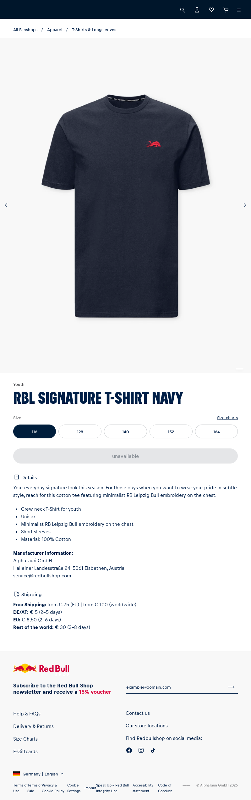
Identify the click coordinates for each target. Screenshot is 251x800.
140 (125, 431)
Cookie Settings (73, 788)
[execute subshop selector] (239, 10)
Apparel (54, 29)
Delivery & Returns (33, 726)
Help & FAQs (27, 713)
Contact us (138, 713)
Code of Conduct (165, 788)
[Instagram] (141, 751)
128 (80, 431)
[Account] (197, 9)
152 (171, 431)
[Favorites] (211, 9)
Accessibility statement (143, 788)
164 (216, 431)
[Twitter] (153, 751)
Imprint (90, 788)
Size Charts (25, 739)
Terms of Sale (34, 788)
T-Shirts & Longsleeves (94, 29)
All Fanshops (25, 29)
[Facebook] (129, 751)
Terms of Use (20, 788)
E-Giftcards (25, 751)
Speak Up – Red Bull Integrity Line (112, 788)
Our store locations (147, 725)
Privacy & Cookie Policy (53, 788)
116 (34, 431)
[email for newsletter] (175, 687)
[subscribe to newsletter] (231, 687)
